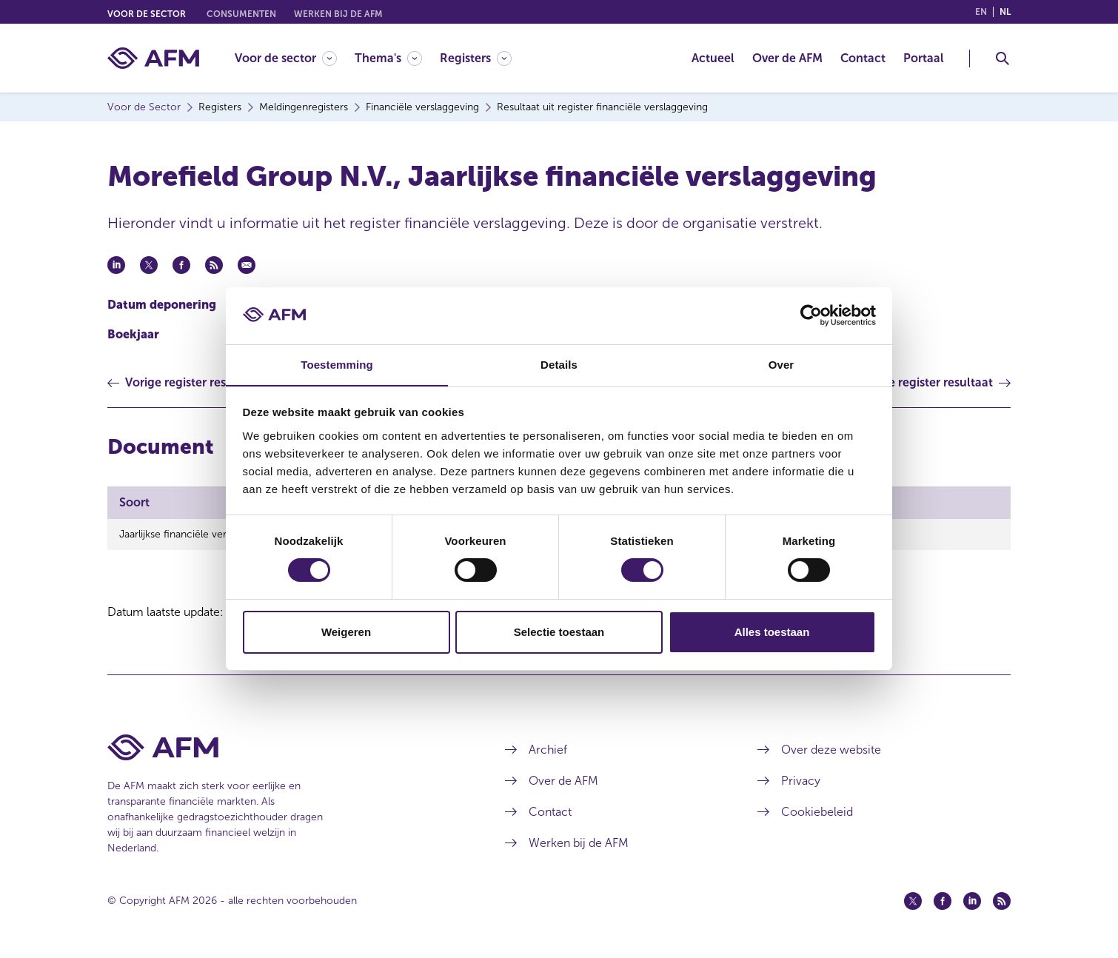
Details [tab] (559, 364)
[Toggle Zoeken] (1002, 58)
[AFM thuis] (153, 58)
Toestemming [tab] (337, 364)
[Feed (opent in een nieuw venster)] (1002, 901)
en (981, 12)
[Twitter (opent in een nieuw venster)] (913, 901)
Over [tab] (781, 364)
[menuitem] (295, 58)
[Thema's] (388, 58)
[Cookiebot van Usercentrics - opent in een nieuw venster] (811, 315)
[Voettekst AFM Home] (284, 747)
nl (1005, 12)
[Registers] (476, 58)
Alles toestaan (772, 632)
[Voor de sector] (286, 58)
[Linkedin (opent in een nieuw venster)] (972, 901)
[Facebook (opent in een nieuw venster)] (942, 901)
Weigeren (346, 632)
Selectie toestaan (559, 632)
